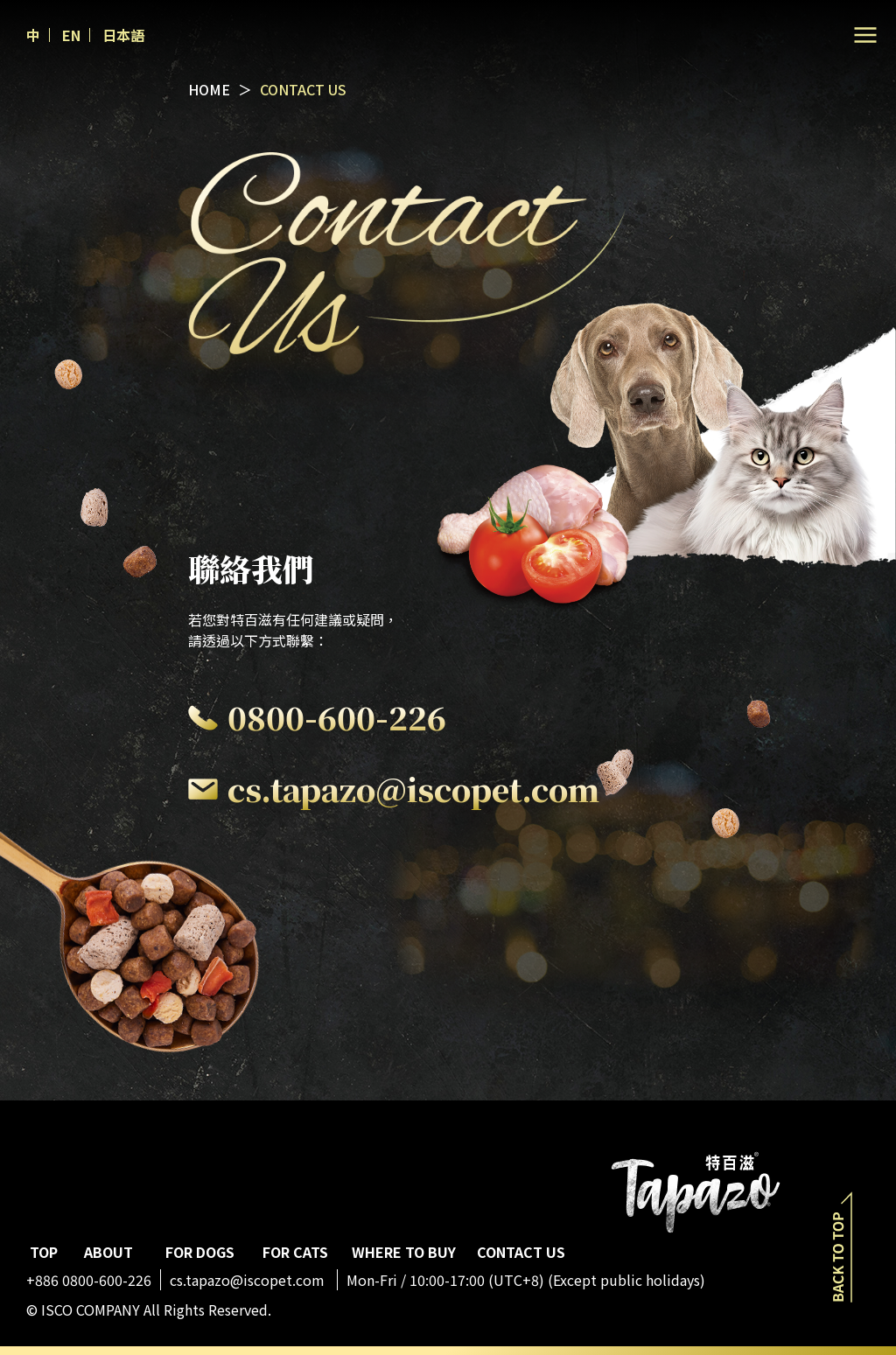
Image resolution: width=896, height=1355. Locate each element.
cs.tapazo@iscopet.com (413, 788)
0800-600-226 (337, 717)
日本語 (123, 35)
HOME (209, 89)
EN (71, 35)
